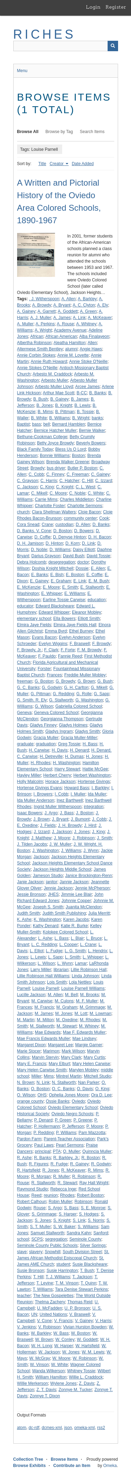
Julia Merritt (99, 913)
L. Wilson (46, 963)
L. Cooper (68, 944)
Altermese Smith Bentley (40, 349)
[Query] (65, 46)
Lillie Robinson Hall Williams (43, 975)
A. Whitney (86, 323)
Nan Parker (88, 1082)
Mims (49, 1076)
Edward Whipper (54, 612)
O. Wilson (26, 1095)
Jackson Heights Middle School (62, 869)
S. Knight (62, 1220)
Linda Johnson (85, 975)
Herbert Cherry (57, 775)
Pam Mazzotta (92, 1132)
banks (97, 418)
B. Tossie (85, 411)
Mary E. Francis (31, 1063)
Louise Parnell (45, 988)
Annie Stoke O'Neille (88, 361)
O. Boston (40, 1088)
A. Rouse (65, 323)
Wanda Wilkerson (48, 1370)
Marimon (51, 1051)
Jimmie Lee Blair (76, 894)
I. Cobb (61, 794)
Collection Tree (28, 1459)
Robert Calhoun (31, 1201)
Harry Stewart (67, 769)
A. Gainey (26, 311)
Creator (57, 163)
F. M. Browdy (89, 649)
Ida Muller (97, 794)
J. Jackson (62, 831)
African (36, 336)
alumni (71, 349)
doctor (83, 562)
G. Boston (44, 681)
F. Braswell (80, 643)
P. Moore (94, 1126)
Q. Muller (71, 1151)
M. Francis (44, 1007)
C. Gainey (100, 474)
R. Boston (90, 1157)
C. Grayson (27, 480)
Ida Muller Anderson (35, 800)
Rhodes (67, 1195)
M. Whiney (89, 1026)
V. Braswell (80, 1314)
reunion (51, 1195)
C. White (96, 493)
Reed (36, 1195)
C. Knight (64, 486)
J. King (98, 831)
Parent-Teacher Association (69, 1138)
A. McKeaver (100, 317)
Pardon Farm (29, 1138)
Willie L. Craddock (86, 1377)
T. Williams (43, 1289)
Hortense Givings (94, 781)
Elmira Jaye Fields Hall (74, 624)
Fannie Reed (70, 656)
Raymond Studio (32, 1189)
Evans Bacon (44, 637)
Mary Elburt (59, 1063)
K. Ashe (24, 919)
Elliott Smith (89, 618)
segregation (56, 1239)
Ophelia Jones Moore (69, 1095)
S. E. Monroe (93, 1207)
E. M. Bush (98, 581)
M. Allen (55, 994)
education (96, 599)
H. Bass (89, 744)
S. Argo (54, 1207)
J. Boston (84, 812)
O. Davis (85, 1088)
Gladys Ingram (59, 731)
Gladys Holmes (73, 725)
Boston (78, 455)
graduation (46, 744)
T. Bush (87, 1270)
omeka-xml (84, 1427)
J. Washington (45, 850)
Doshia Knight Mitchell (52, 568)
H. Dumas (74, 756)
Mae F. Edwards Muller (84, 1032)
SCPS (37, 1239)
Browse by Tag (59, 131)
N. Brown (25, 1082)
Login (93, 7)
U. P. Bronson (77, 1308)
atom (22, 1427)
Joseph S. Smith (48, 907)
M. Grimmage (92, 1007)
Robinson (83, 1201)
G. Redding (63, 693)
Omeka (110, 1465)
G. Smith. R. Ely (32, 700)
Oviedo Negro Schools (72, 1113)
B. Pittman (64, 411)
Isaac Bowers (29, 812)
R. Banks (42, 1157)
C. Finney (55, 474)
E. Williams (74, 593)
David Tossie (98, 555)
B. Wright (80, 418)
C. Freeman (78, 474)
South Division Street (82, 1251)
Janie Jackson (30, 881)
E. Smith (70, 587)
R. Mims (95, 1170)
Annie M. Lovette (73, 355)
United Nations (53, 1314)
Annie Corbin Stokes (36, 355)
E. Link (79, 581)
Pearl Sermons (69, 1145)
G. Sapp (101, 693)
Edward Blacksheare (55, 606)
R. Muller (61, 1176)
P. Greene (82, 1120)
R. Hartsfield (28, 1170)
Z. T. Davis (46, 1389)
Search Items (92, 131)
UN (34, 1314)
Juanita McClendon (84, 907)
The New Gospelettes (53, 1295)
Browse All (28, 131)
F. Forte (68, 649)
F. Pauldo (47, 656)
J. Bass (66, 812)
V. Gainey (84, 1320)
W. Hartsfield (87, 1345)
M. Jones (63, 1013)
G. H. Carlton (76, 687)
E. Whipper (51, 593)
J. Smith (104, 838)
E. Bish (57, 574)
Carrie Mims (46, 499)
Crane (47, 524)
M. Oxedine (67, 1019)
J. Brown (41, 819)
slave (22, 1251)
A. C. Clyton (84, 305)
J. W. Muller (60, 844)
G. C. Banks (28, 687)
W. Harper (63, 1345)
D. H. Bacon (99, 537)
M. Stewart (67, 1026)
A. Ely (102, 305)
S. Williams (88, 1226)
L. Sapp (55, 957)
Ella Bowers (64, 618)
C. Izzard (103, 480)
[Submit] (113, 46)
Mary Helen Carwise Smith (42, 1070)
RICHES (44, 34)
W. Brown (44, 1339)
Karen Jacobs (76, 919)
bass (36, 424)
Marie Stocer (29, 1051)
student (63, 1264)
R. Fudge (59, 1164)
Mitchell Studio (97, 1076)
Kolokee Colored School (65, 932)
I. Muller (78, 794)
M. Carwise (41, 1001)
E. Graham (61, 581)
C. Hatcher (69, 480)
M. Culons (64, 1001)
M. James (44, 1013)
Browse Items (64, 1459)
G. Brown (86, 681)
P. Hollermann (47, 1126)
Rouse (40, 1207)
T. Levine (44, 1283)
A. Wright (43, 330)
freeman (24, 681)
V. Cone (44, 1320)
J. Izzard (42, 831)
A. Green (88, 311)
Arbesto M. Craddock (52, 374)
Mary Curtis (94, 1057)
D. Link (88, 543)
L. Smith (72, 957)
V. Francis (63, 1320)
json (68, 1427)
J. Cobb (99, 819)
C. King (47, 486)
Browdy (37, 468)
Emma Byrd (56, 631)
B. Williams (59, 418)
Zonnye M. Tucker (75, 1389)
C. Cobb (36, 474)
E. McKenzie (29, 587)
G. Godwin (52, 687)
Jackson (41, 856)
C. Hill (87, 480)
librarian (60, 969)
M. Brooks (89, 994)
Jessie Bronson (31, 894)
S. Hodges (89, 1214)
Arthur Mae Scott (58, 392)
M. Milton (45, 1019)
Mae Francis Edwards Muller (43, 1038)
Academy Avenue (70, 330)
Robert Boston (90, 1195)
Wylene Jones (63, 1383)
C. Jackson (27, 486)
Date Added (83, 163)
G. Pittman (41, 693)
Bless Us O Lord (70, 449)
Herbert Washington (91, 775)
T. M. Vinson (67, 1283)
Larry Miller (40, 969)
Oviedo (78, 1101)
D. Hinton (54, 543)
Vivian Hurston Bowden (85, 1327)
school (23, 1239)
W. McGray (39, 1358)
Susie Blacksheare (89, 1264)
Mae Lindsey (84, 1038)
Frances (54, 675)
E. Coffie (94, 574)
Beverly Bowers (90, 443)
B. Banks (97, 392)
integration (93, 806)
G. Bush (104, 681)
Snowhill (52, 1251)
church (23, 512)
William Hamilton (50, 1377)
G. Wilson (44, 706)
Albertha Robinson (34, 342)
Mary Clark (71, 1057)
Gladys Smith (87, 731)
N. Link (43, 1082)
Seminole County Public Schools (47, 1245)
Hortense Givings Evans (39, 787)
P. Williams (66, 1132)
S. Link (79, 1220)
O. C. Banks (63, 1088)
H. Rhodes (41, 762)
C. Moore (58, 493)
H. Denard (79, 750)
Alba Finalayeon (94, 336)
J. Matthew (41, 838)
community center (80, 518)
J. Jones (82, 831)
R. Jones (50, 1170)
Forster (44, 668)
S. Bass (71, 1207)
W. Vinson (39, 1364)
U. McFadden (49, 1308)
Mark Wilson (73, 1051)
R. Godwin (101, 1164)
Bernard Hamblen (68, 424)
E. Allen (98, 568)
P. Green (63, 1120)
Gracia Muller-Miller (79, 737)
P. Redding (44, 1132)
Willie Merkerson (32, 1383)
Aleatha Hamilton (69, 342)
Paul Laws (43, 1145)
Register (115, 7)
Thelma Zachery (50, 1301)
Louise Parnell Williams (82, 988)
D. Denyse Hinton (69, 537)
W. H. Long (41, 1345)
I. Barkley (100, 787)
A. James (62, 317)
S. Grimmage (44, 1214)
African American (61, 336)
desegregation (62, 562)
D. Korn (72, 543)
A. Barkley (87, 298)
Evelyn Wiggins (53, 643)
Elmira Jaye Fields (34, 624)
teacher (24, 1295)
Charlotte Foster (50, 505)
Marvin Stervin (45, 1057)
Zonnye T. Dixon (45, 1396)
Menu (22, 70)
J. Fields (48, 825)
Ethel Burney (81, 631)
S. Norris (96, 1220)
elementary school (34, 618)
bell (46, 424)
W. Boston (80, 1333)
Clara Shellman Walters (54, 512)
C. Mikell (39, 493)
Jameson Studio (48, 875)
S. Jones (43, 1220)
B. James (79, 399)
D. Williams (60, 549)
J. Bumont (80, 819)
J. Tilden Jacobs (32, 844)
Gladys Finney (43, 725)
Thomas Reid (79, 1301)
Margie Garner (88, 1044)
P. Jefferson (73, 1126)
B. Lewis (82, 405)
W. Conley (65, 1339)
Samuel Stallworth (47, 1233)
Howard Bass (76, 787)
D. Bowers (83, 530)
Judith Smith (28, 913)
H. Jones (94, 756)
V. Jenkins (26, 1327)
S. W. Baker (64, 1226)
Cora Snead (28, 524)
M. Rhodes (90, 1019)
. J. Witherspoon (44, 298)
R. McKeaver (73, 1170)
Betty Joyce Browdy (55, 443)
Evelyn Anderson (74, 637)
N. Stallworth (64, 1082)
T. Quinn (88, 1283)
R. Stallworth (43, 1182)
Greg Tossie (69, 744)
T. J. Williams (58, 1276)
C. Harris (49, 480)
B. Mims (45, 411)
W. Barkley (41, 1333)
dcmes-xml (52, 1427)
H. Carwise (39, 750)
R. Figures (38, 1164)
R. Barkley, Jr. (66, 1157)
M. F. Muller (86, 1001)
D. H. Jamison (30, 543)
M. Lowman (100, 1013)
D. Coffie (43, 537)
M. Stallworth (42, 1026)
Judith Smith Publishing (64, 913)
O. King (102, 1088)
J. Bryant (60, 819)
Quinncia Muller (96, 1151)
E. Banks (39, 574)
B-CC (82, 392)
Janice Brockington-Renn (88, 875)
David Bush (73, 555)
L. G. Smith (75, 950)
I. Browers (43, 794)
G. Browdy (65, 681)
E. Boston (75, 574)
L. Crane (88, 944)
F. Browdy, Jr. (29, 649)
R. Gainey (79, 1164)
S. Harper (68, 1214)
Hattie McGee (95, 769)
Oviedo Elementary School (72, 1107)
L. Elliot (36, 950)
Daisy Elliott (84, 549)
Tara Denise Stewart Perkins (81, 1289)
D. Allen (83, 524)
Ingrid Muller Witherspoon (58, 806)
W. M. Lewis (93, 1352)
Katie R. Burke (74, 925)
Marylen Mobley (84, 1070)
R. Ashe (24, 1157)
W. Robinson (84, 1358)
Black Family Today (35, 449)
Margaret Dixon (31, 1044)
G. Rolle (84, 693)
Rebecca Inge (63, 1189)
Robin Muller (60, 1201)
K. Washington (47, 919)
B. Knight (63, 405)
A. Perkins (45, 323)
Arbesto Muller (54, 380)
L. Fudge (54, 950)
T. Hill (38, 1276)
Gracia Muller (46, 737)
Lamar (81, 963)
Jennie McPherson (92, 888)
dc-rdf (34, 1427)
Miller (36, 1076)
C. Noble (77, 493)
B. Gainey (59, 399)
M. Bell (71, 994)
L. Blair (77, 938)
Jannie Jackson (74, 881)
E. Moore (51, 587)
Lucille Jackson (31, 994)
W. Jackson (49, 1352)
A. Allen (68, 298)
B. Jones (44, 405)
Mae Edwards (47, 1032)
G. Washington (89, 700)
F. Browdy (101, 643)
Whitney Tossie (81, 1370)
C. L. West (85, 486)
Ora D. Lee (101, 1095)
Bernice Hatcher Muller (55, 430)
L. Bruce (94, 938)
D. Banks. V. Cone (34, 530)
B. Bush (40, 399)
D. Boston (62, 530)
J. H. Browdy (70, 825)
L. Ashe (45, 938)
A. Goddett (68, 311)
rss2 (101, 1427)
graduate (25, 744)
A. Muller (25, 323)
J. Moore (62, 838)
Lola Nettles (80, 982)
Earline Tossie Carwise (64, 599)
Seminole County (85, 1239)
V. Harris (103, 1320)
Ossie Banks (57, 1101)
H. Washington (66, 762)
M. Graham (66, 1007)
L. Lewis (38, 957)
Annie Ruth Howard (49, 361)
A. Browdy (41, 305)
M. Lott (80, 1013)
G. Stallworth (61, 700)
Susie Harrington (62, 1270)
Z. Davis (86, 1383)
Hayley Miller (29, 775)
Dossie (82, 568)
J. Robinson (83, 838)
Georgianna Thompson (62, 718)
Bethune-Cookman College (42, 436)
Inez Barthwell (70, 800)
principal (43, 1151)
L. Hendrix (97, 950)
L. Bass (61, 938)
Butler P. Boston (82, 468)
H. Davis (59, 750)
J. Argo (50, 812)
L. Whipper (93, 957)
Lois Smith (57, 982)
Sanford (100, 1233)
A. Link (79, 317)
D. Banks (101, 524)
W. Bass (61, 1333)
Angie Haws (91, 349)
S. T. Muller (40, 1226)
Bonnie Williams (55, 455)
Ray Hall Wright (93, 1182)
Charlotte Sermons (84, 505)
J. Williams (71, 850)
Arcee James (87, 386)
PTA (56, 1151)
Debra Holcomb (31, 562)
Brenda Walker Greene (67, 461)
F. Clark (51, 649)
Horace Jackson (60, 781)
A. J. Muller (40, 317)
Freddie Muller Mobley (85, 675)
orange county (30, 1101)
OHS (41, 1095)
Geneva (24, 712)
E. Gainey (39, 581)
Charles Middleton (77, 499)
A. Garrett (46, 311)
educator (25, 606)
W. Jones (70, 1352)
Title (42, 163)
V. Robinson (49, 1327)
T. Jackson (82, 1276)
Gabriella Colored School (79, 706)
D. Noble (39, 549)
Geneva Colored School (56, 712)
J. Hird (90, 825)
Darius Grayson (45, 555)
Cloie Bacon (89, 512)
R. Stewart (67, 1182)
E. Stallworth (92, 587)
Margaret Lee (60, 1044)
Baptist (23, 424)
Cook (104, 518)
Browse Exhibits (29, 1465)
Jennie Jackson (58, 888)
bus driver (56, 468)
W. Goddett (87, 1339)
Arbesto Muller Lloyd (54, 386)
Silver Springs (93, 1245)
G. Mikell (99, 687)
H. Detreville (51, 756)
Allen (92, 342)
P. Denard (43, 1120)
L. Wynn (65, 963)
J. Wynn (91, 850)
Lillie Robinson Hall (89, 969)
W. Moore (61, 1358)
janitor (51, 881)
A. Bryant (62, 305)
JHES (53, 894)
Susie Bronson (30, 1270)
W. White (59, 1364)
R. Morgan (41, 1176)
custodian (64, 524)
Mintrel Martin (69, 1076)
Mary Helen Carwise (91, 1063)
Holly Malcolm (30, 781)
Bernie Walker (92, 430)
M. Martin (26, 1019)
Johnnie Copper (76, 900)
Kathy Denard (45, 925)
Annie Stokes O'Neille (37, 367)
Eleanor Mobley (86, 612)
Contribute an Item (71, 1465)
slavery (35, 1251)
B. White (39, 418)
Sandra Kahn (79, 1233)
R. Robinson (83, 1176)
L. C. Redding (44, 944)
